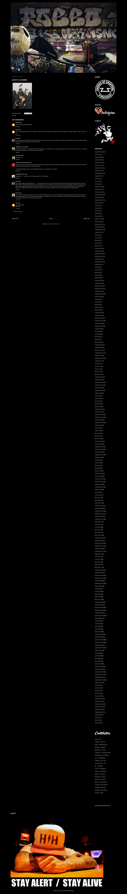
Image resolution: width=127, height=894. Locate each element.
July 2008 (97, 653)
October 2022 (98, 197)
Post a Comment (18, 211)
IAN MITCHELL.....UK (100, 763)
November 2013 (99, 481)
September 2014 (99, 454)
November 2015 (99, 417)
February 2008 (98, 666)
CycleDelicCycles (20, 174)
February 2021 (98, 248)
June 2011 (97, 559)
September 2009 (99, 615)
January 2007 (98, 701)
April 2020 (97, 275)
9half (17, 129)
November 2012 (99, 513)
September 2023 (99, 173)
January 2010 (98, 605)
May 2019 (97, 304)
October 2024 (98, 160)
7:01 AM (18, 199)
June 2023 (97, 181)
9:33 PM (18, 159)
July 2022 (97, 205)
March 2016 (98, 406)
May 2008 (97, 658)
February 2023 (98, 186)
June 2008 (97, 655)
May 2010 (97, 594)
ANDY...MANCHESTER (101, 744)
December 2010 (99, 575)
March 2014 (98, 471)
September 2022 (99, 200)
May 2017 (97, 369)
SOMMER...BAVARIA (100, 787)
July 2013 (97, 492)
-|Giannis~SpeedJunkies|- (22, 162)
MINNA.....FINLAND (100, 774)
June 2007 (97, 688)
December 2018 (99, 318)
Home (51, 218)
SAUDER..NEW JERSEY (101, 784)
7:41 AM (18, 178)
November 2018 (99, 320)
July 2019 (97, 299)
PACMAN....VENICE (100, 779)
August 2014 (98, 457)
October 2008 (98, 645)
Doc (17, 138)
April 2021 (97, 243)
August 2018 (98, 328)
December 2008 (99, 639)
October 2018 (98, 323)
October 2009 (98, 613)
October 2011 (98, 548)
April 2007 (97, 693)
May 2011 (97, 562)
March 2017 (98, 374)
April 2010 (97, 596)
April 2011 (97, 564)
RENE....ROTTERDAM (101, 782)
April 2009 (97, 629)
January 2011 (98, 572)
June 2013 (97, 495)
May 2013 (97, 497)
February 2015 (98, 441)
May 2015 (97, 433)
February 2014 (98, 473)
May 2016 (97, 401)
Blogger (71, 890)
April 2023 (97, 184)
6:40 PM (18, 143)
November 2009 (99, 610)
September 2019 (99, 294)
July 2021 (97, 235)
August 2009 (98, 618)
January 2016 (98, 412)
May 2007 (97, 690)
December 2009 (99, 607)
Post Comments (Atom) (54, 224)
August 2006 (98, 714)
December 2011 (99, 543)
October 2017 (98, 355)
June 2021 (97, 237)
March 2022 (98, 216)
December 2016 (99, 382)
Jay (16, 203)
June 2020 (97, 269)
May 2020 (97, 272)
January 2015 (98, 444)
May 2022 (97, 211)
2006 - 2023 (98, 739)
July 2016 (97, 395)
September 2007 (99, 680)
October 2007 (98, 677)
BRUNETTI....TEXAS (100, 750)
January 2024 (98, 165)
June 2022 (97, 208)
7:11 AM (18, 208)
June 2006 (97, 717)
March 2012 (98, 535)
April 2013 (97, 500)
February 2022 (98, 219)
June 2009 (97, 623)
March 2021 (98, 245)
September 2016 (99, 390)
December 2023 (99, 168)
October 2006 (98, 709)
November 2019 (99, 288)
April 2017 (97, 371)
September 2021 (99, 229)
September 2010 (99, 583)
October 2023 (98, 170)
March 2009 (98, 631)
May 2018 (97, 336)
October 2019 (98, 291)
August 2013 (98, 489)
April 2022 (97, 213)
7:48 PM (18, 152)
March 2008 (98, 663)
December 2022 (99, 192)
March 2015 (98, 438)
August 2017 (98, 361)
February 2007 (98, 698)
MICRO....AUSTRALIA (100, 771)
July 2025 (97, 154)
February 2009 (98, 634)
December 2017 (99, 350)
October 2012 (98, 516)
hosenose (18, 155)
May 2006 (97, 720)
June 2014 (97, 462)
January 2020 (98, 283)
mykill (17, 122)
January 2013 (98, 508)
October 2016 (98, 387)
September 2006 (99, 712)
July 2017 (97, 363)
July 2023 (97, 178)
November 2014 (99, 449)
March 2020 (98, 277)
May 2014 (97, 465)
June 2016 (97, 398)
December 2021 (99, 224)
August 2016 (98, 393)
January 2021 (98, 251)
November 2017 (99, 353)
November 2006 (99, 706)
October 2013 (98, 484)
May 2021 (97, 240)
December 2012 (99, 511)
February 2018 (98, 344)
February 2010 (98, 602)
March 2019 (98, 310)
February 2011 (98, 570)
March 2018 (98, 342)
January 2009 (98, 637)
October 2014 (98, 452)
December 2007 (99, 672)
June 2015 (97, 430)
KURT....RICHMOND (100, 768)
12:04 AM (18, 171)
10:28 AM (18, 126)
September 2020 (99, 261)
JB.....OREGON (99, 766)
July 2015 (97, 428)
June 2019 (97, 302)
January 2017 (98, 379)
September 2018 (99, 326)
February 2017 (98, 377)
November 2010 (99, 578)
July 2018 (97, 331)
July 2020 (97, 267)
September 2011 (99, 551)
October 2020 (98, 259)
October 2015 (98, 420)
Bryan (17, 192)
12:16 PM (18, 135)
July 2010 (97, 588)
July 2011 (97, 556)
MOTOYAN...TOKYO (100, 776)
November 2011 (99, 546)
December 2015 (99, 414)
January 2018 (98, 347)
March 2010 (98, 599)
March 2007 (98, 696)
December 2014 (99, 446)
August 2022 (98, 202)
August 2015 (98, 425)
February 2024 (98, 162)
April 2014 (97, 468)
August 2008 (98, 650)
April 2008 (97, 661)
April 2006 (97, 723)
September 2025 (99, 152)
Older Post (87, 218)
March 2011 (98, 567)
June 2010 (97, 591)
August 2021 (98, 232)
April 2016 (97, 403)
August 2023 (98, 176)
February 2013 (98, 505)
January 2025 (98, 157)
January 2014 (98, 476)
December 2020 (99, 253)
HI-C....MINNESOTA (100, 758)
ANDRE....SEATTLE (100, 742)
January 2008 (98, 669)
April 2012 (97, 532)
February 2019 (98, 312)
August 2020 (98, 264)
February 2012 (98, 538)
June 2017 (97, 366)
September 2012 (99, 519)
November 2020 (99, 256)
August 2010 (98, 586)
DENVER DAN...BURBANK (102, 755)
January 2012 (98, 540)
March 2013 (98, 503)
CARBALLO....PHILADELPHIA (103, 752)
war (15, 115)
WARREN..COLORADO (101, 790)
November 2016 (99, 385)
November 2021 (99, 227)
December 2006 (99, 704)
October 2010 (98, 580)
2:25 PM (18, 189)
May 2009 (97, 626)
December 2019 (99, 286)
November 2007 (99, 674)
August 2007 (98, 682)
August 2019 (98, 296)
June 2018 (97, 334)
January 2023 (98, 189)
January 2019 (98, 315)
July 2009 (97, 621)
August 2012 (98, 521)
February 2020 (98, 280)
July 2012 (97, 524)
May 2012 (97, 529)
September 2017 (99, 358)
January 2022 (98, 221)
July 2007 (97, 685)
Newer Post (15, 218)
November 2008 (99, 642)
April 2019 (97, 307)
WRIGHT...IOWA (99, 792)
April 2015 (97, 436)
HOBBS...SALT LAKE (100, 760)
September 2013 (99, 487)
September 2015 (99, 422)
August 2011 (98, 554)
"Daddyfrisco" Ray (20, 146)
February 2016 (98, 409)
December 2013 (99, 479)
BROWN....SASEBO (100, 747)
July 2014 (97, 460)
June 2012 (97, 527)
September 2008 (99, 647)
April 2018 (97, 339)
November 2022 (99, 194)
